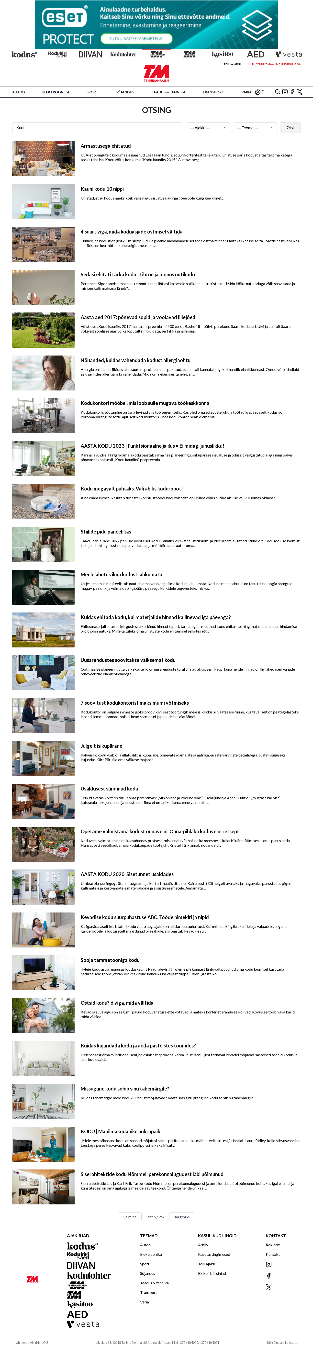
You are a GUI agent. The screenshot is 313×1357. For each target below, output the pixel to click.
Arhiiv (203, 1244)
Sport (92, 92)
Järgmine (182, 1216)
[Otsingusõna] (97, 127)
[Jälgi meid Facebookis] (292, 92)
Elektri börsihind (212, 1273)
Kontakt (273, 1254)
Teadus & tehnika (168, 92)
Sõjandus (125, 92)
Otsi (290, 128)
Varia (246, 92)
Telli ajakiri (232, 64)
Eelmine (129, 1216)
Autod (18, 92)
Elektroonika (55, 92)
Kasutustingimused (214, 1254)
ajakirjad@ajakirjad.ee (155, 1343)
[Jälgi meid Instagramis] (285, 92)
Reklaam (273, 1244)
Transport (213, 92)
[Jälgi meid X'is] (299, 92)
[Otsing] (277, 92)
